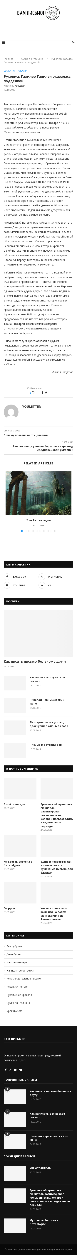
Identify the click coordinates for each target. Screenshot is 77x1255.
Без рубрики (14, 946)
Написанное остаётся (20, 970)
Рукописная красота (19, 995)
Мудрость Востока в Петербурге (18, 863)
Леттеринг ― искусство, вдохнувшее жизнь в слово (49, 724)
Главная (8, 58)
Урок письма (14, 1011)
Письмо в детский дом (46, 744)
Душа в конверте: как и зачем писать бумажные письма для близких (57, 867)
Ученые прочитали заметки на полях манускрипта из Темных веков (54, 913)
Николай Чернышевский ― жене (49, 701)
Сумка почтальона (32, 58)
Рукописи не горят (18, 986)
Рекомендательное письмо (23, 978)
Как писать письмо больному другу (35, 661)
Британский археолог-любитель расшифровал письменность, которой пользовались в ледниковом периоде (57, 815)
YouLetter (20, 85)
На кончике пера (16, 962)
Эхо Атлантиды (38, 520)
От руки (9, 908)
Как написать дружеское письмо (47, 679)
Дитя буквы (13, 954)
